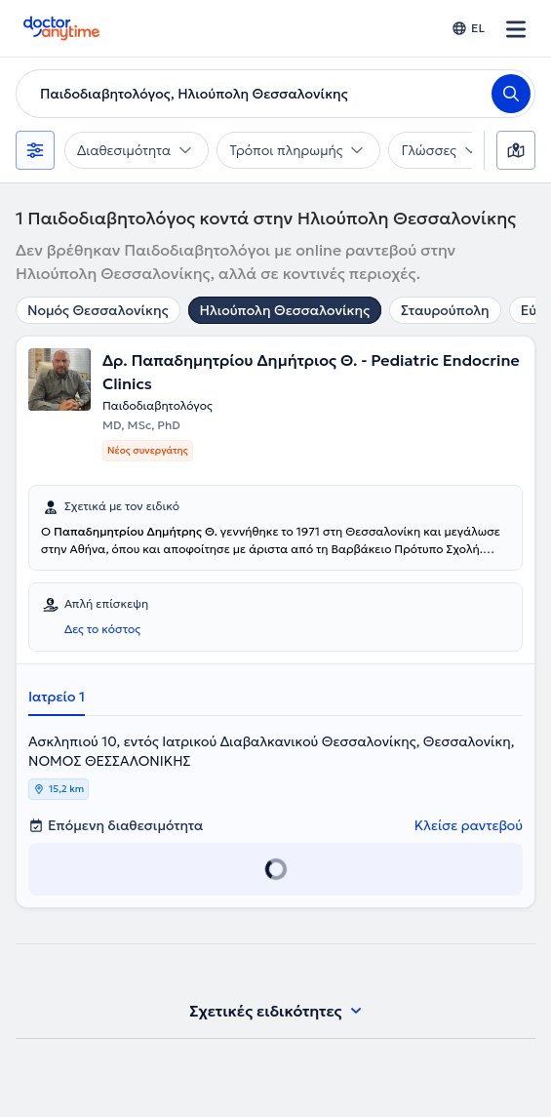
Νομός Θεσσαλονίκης (98, 310)
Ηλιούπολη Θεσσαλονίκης (285, 310)
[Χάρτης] (515, 150)
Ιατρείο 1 (56, 696)
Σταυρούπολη (445, 310)
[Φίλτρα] (35, 150)
